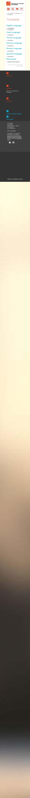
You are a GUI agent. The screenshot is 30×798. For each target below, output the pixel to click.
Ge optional (10, 45)
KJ (21, 13)
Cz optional (10, 35)
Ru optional (10, 51)
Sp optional (10, 56)
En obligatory (11, 28)
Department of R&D (17, 137)
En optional (10, 29)
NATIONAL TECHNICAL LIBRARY (14, 113)
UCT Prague (17, 13)
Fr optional (10, 40)
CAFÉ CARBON (9, 119)
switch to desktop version (15, 179)
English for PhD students (14, 61)
